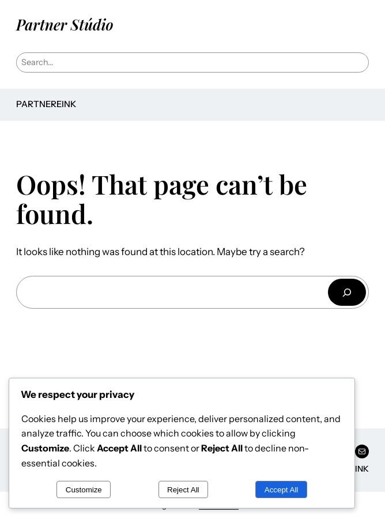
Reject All (183, 489)
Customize (84, 489)
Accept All (282, 489)
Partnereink (46, 104)
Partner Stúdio (65, 24)
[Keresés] (347, 292)
